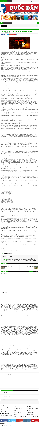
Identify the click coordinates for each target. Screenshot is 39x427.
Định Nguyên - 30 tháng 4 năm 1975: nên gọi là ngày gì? (16, 31)
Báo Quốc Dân (4, 258)
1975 (4, 253)
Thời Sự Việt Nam (9, 253)
